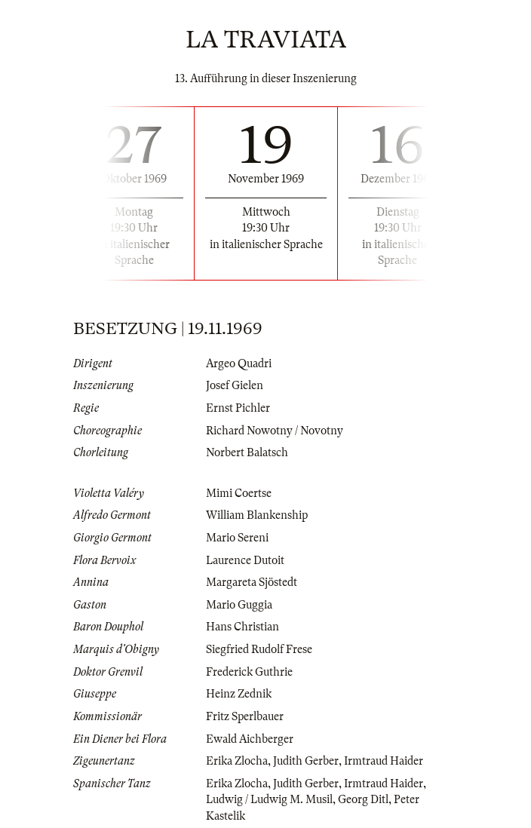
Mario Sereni (237, 538)
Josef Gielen (234, 385)
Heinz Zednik (239, 694)
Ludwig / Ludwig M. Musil (269, 799)
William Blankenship (257, 515)
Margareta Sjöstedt (251, 582)
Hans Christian (242, 627)
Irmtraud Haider (383, 761)
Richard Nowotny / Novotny (274, 431)
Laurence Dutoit (245, 560)
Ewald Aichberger (249, 739)
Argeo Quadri (239, 363)
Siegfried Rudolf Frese (259, 649)
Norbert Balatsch (247, 452)
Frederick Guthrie (249, 672)
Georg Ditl (363, 799)
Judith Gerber (306, 761)
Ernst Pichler (238, 408)
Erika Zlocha (237, 761)
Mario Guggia (239, 605)
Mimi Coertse (239, 493)
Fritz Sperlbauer (245, 716)
